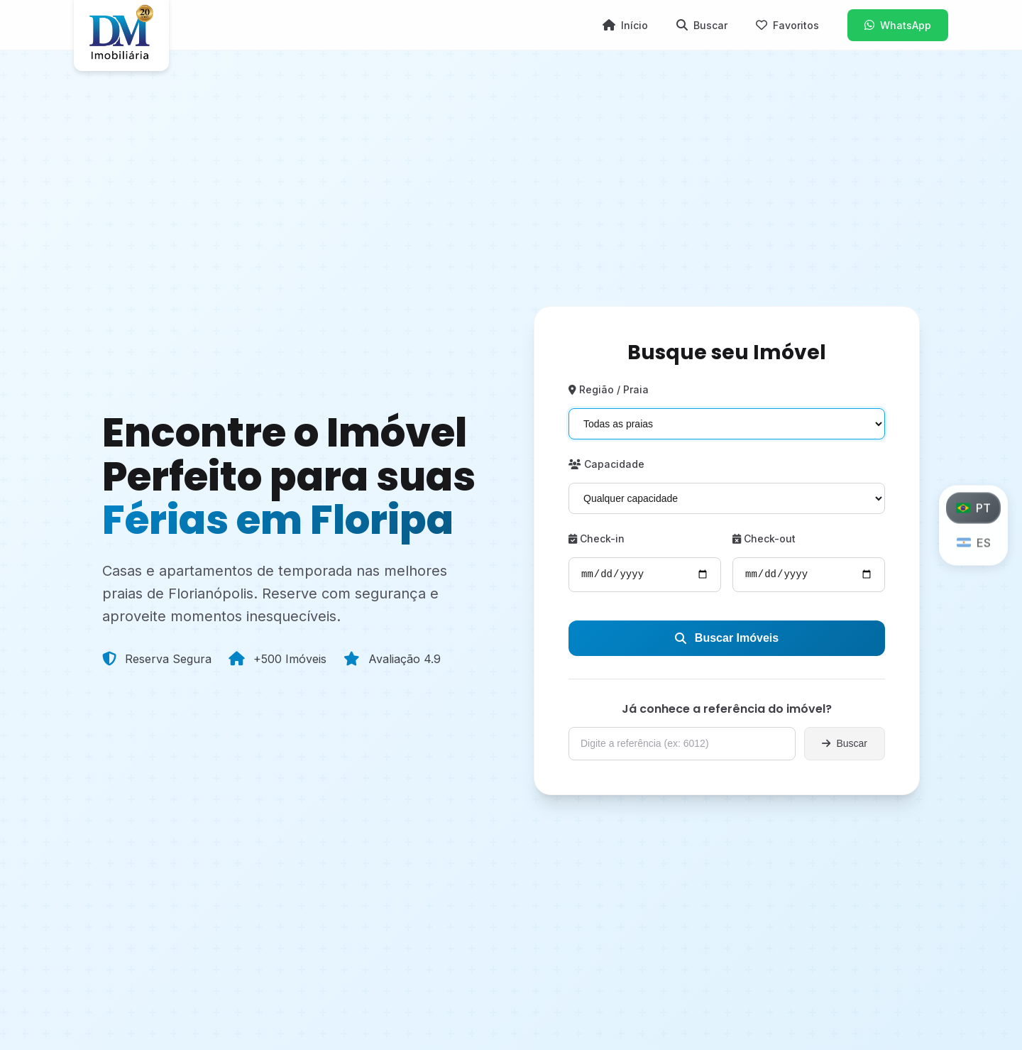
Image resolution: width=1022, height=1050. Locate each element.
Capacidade (606, 464)
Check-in (596, 538)
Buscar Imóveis (727, 638)
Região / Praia (608, 389)
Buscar (844, 743)
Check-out (764, 538)
